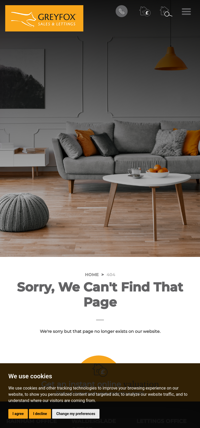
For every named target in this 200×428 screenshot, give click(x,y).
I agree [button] (18, 414)
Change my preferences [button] (75, 414)
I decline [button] (40, 414)
